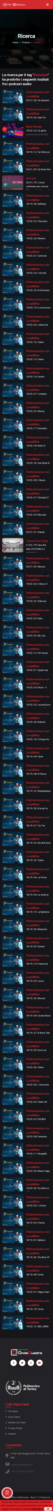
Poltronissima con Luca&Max (37, 94)
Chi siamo (12, 1411)
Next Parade (34, 126)
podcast (26, 42)
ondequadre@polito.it (19, 1464)
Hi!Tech (31, 178)
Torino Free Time (37, 541)
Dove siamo (13, 1417)
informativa (37, 1509)
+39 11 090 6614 (19, 1471)
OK (48, 1509)
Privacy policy (14, 1428)
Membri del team (16, 1422)
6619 (31, 1471)
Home (15, 42)
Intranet (11, 1434)
